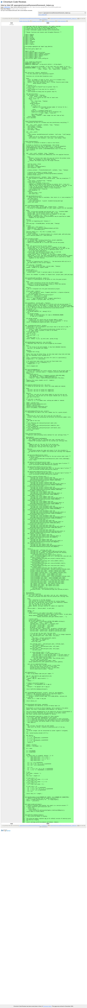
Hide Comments (62, 21)
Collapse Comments (50, 21)
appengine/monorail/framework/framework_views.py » (63, 18)
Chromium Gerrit (47, 1006)
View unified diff (42, 14)
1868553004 (7, 7)
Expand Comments (37, 21)
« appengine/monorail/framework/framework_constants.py (33, 18)
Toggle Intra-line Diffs (24, 21)
